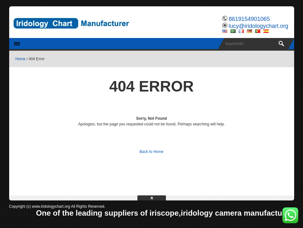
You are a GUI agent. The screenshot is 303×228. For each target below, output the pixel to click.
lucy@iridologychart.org (258, 26)
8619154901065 (249, 19)
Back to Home (151, 151)
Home (21, 59)
